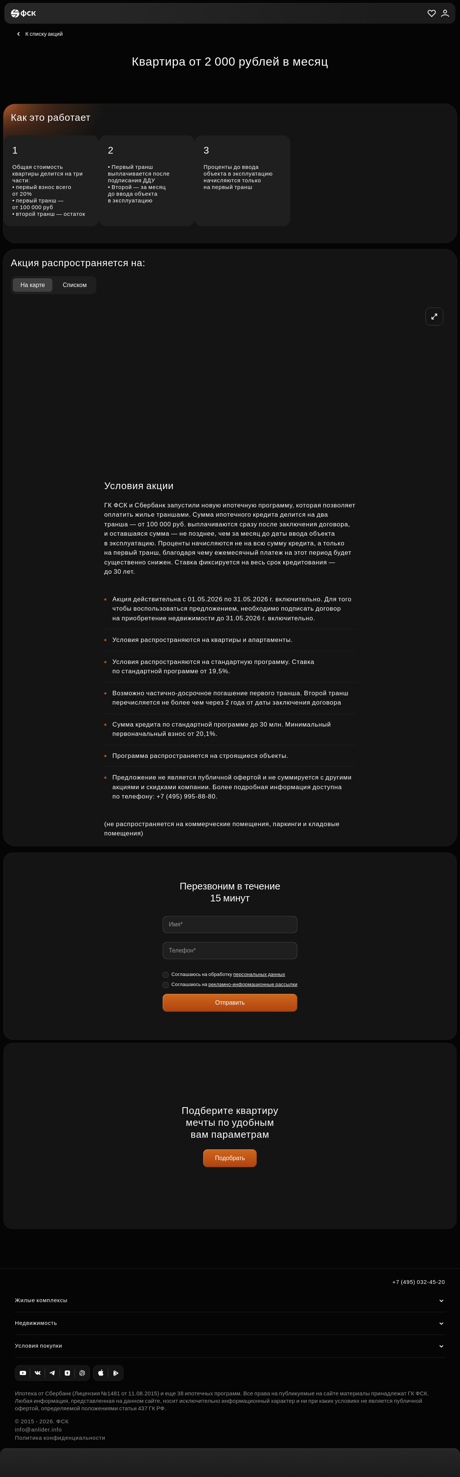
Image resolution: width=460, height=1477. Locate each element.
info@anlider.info (38, 1429)
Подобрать (230, 1158)
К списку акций (39, 34)
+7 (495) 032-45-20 (418, 1282)
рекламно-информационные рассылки (252, 984)
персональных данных (259, 974)
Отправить (230, 1002)
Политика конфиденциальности (60, 1438)
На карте (32, 285)
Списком (75, 285)
